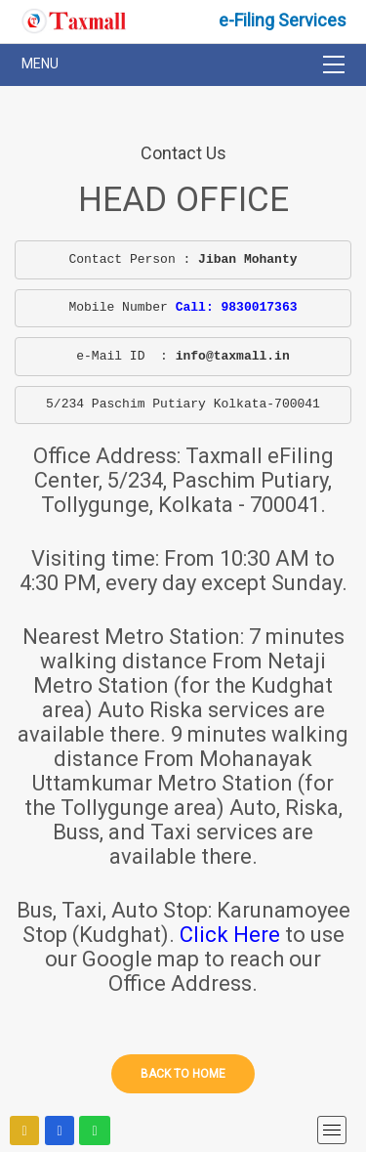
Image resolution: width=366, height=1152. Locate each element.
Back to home (183, 1074)
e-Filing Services (282, 20)
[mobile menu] (331, 1130)
